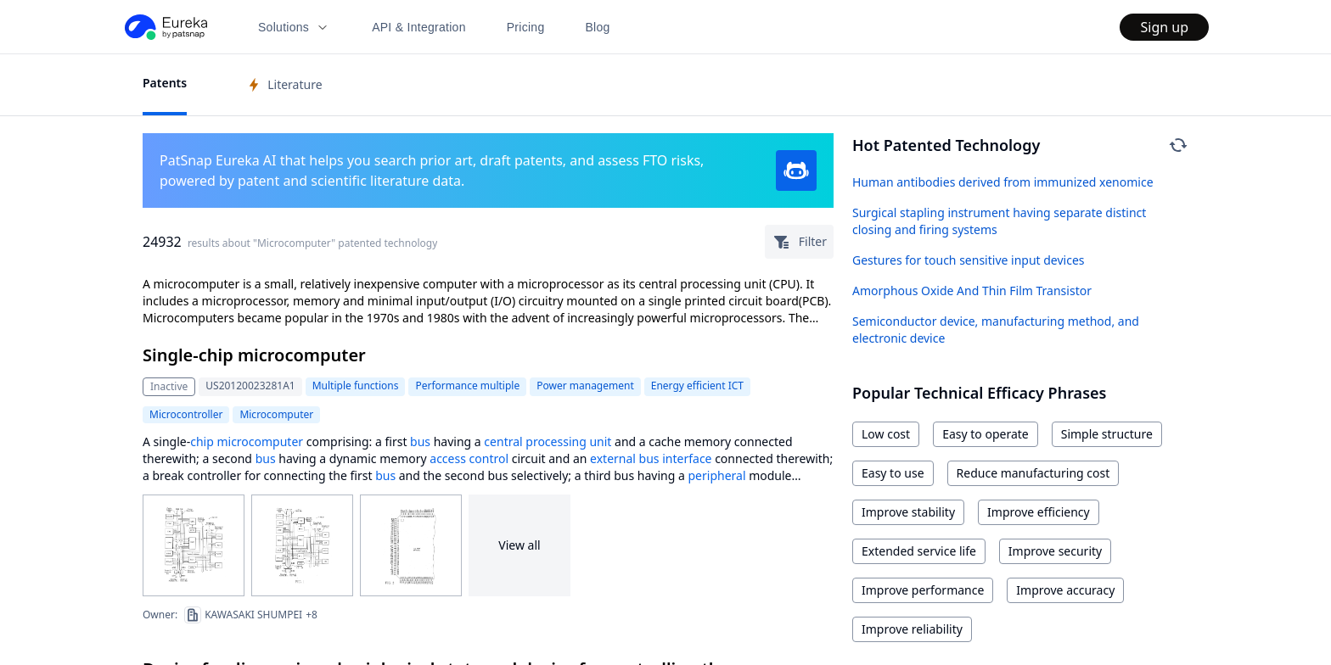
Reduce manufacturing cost (1033, 473)
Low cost (886, 434)
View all (519, 545)
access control (469, 458)
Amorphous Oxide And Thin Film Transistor (972, 290)
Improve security (1055, 551)
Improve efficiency (1038, 512)
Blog (598, 27)
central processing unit (547, 441)
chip (202, 441)
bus (420, 441)
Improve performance (923, 590)
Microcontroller (185, 414)
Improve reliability (912, 629)
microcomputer (259, 441)
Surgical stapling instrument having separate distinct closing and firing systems (999, 221)
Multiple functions (355, 385)
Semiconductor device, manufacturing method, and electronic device (995, 329)
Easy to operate (985, 434)
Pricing (526, 27)
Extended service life (919, 551)
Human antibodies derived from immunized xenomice (1003, 182)
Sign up (1164, 27)
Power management (585, 385)
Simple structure (1107, 434)
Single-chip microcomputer (254, 355)
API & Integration (419, 27)
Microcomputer (276, 414)
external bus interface (650, 458)
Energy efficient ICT (697, 385)
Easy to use (893, 473)
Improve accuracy (1065, 590)
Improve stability (908, 512)
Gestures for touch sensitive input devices (968, 260)
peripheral (716, 475)
